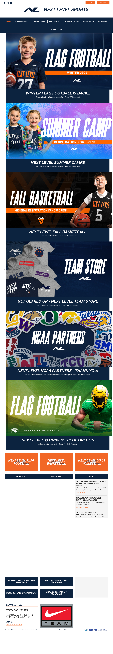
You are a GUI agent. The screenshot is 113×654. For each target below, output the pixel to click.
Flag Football (22, 21)
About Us (102, 21)
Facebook (56, 476)
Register (103, 3)
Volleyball (55, 21)
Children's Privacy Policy (60, 630)
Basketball (39, 21)
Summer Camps (72, 21)
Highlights (22, 476)
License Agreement (45, 630)
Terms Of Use (34, 630)
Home (8, 21)
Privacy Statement (23, 630)
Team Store (56, 29)
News (92, 476)
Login (90, 3)
